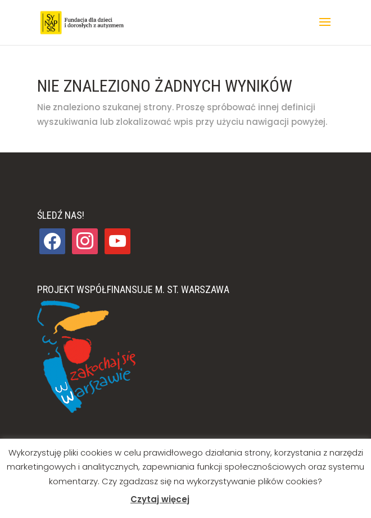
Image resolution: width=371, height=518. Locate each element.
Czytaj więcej (159, 499)
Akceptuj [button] (215, 499)
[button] (325, 29)
